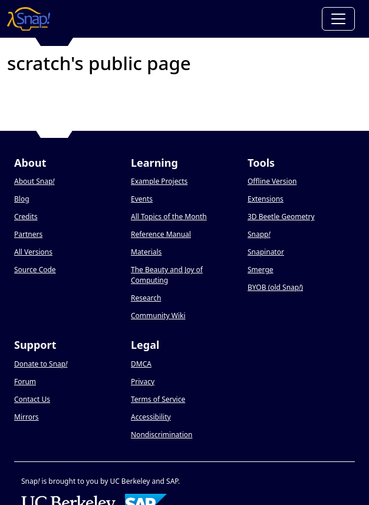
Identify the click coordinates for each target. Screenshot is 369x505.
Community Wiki (158, 316)
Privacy (142, 382)
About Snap (34, 181)
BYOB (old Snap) (275, 287)
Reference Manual (161, 234)
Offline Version (272, 181)
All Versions (33, 252)
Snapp (259, 234)
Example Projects (159, 181)
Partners (28, 234)
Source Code (35, 270)
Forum (25, 382)
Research (146, 298)
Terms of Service (158, 399)
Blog (21, 199)
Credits (26, 217)
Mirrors (26, 417)
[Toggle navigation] (338, 19)
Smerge (261, 270)
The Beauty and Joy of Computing (167, 275)
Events (142, 199)
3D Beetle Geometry (281, 217)
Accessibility (151, 417)
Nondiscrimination (161, 435)
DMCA (141, 364)
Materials (146, 252)
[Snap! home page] (28, 19)
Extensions (266, 199)
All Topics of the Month (169, 217)
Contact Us (32, 399)
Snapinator (266, 252)
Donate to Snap (40, 364)
